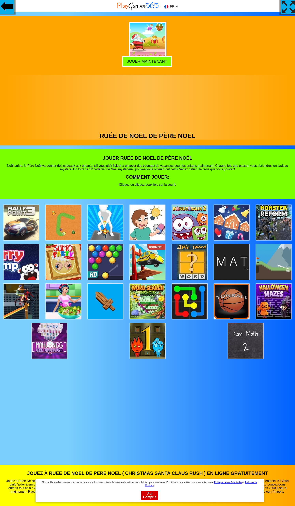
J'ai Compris (149, 495)
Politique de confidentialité (228, 482)
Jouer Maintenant (148, 61)
